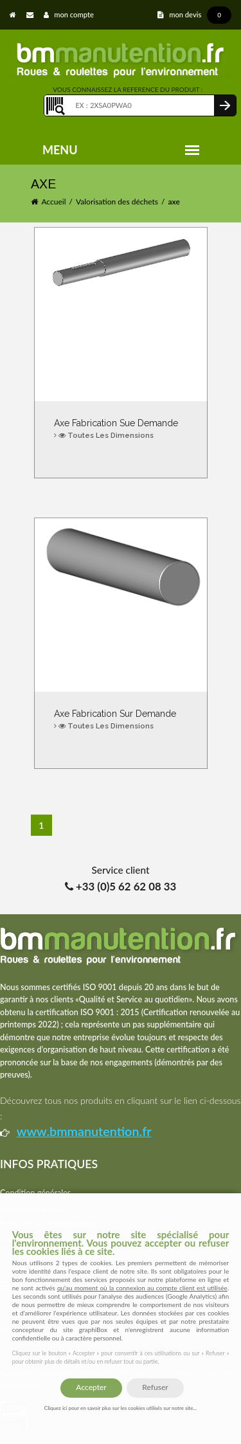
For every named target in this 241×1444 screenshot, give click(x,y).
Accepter (91, 1387)
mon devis (194, 14)
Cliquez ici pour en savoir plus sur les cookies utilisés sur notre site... (120, 1408)
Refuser (155, 1387)
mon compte (69, 14)
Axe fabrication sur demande (121, 720)
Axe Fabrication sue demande (121, 430)
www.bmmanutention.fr (84, 1131)
